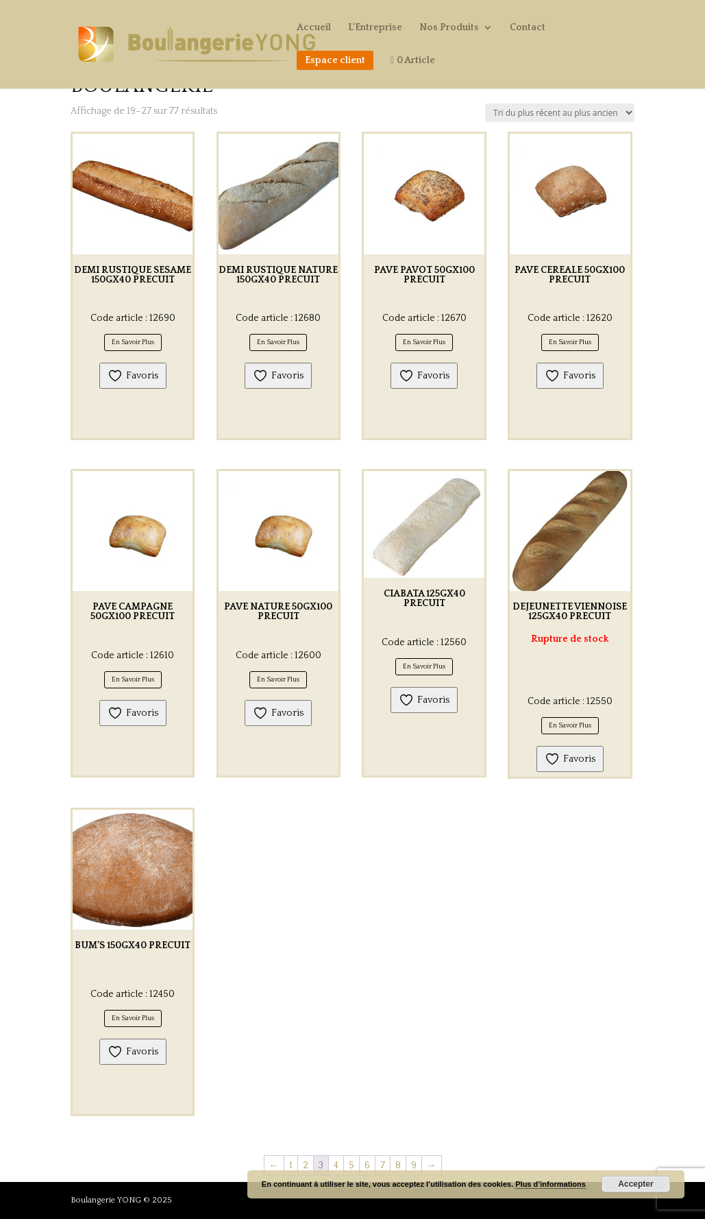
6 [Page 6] (367, 1165)
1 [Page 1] (291, 1165)
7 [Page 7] (382, 1165)
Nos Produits (449, 28)
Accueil (314, 28)
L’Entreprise (375, 28)
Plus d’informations (550, 1184)
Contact (527, 28)
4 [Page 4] (336, 1165)
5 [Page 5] (351, 1165)
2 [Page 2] (305, 1165)
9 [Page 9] (414, 1165)
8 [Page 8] (398, 1165)
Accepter (635, 1184)
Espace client (335, 60)
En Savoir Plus (133, 342)
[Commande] (559, 113)
